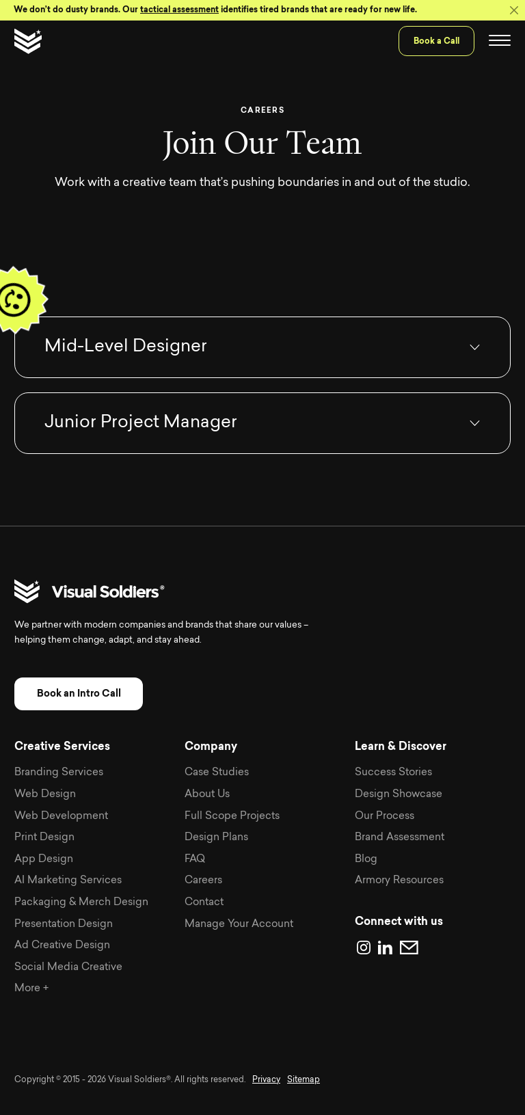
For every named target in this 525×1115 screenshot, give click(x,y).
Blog (366, 860)
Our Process (384, 816)
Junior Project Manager (140, 422)
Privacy (266, 1080)
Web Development (61, 816)
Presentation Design (63, 924)
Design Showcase (398, 795)
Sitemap (303, 1080)
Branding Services (58, 773)
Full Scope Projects (232, 816)
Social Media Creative (68, 968)
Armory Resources (399, 881)
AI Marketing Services (68, 881)
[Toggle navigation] (500, 41)
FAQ (195, 860)
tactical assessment (179, 9)
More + (31, 989)
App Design (43, 860)
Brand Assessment (399, 838)
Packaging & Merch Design (81, 903)
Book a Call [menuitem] (436, 41)
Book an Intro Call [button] (79, 693)
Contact (204, 903)
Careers (203, 881)
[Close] (514, 10)
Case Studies (217, 773)
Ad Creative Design (62, 946)
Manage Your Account (239, 924)
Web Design (45, 795)
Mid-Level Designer (125, 346)
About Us (207, 795)
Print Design (44, 838)
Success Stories (393, 773)
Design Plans (216, 838)
